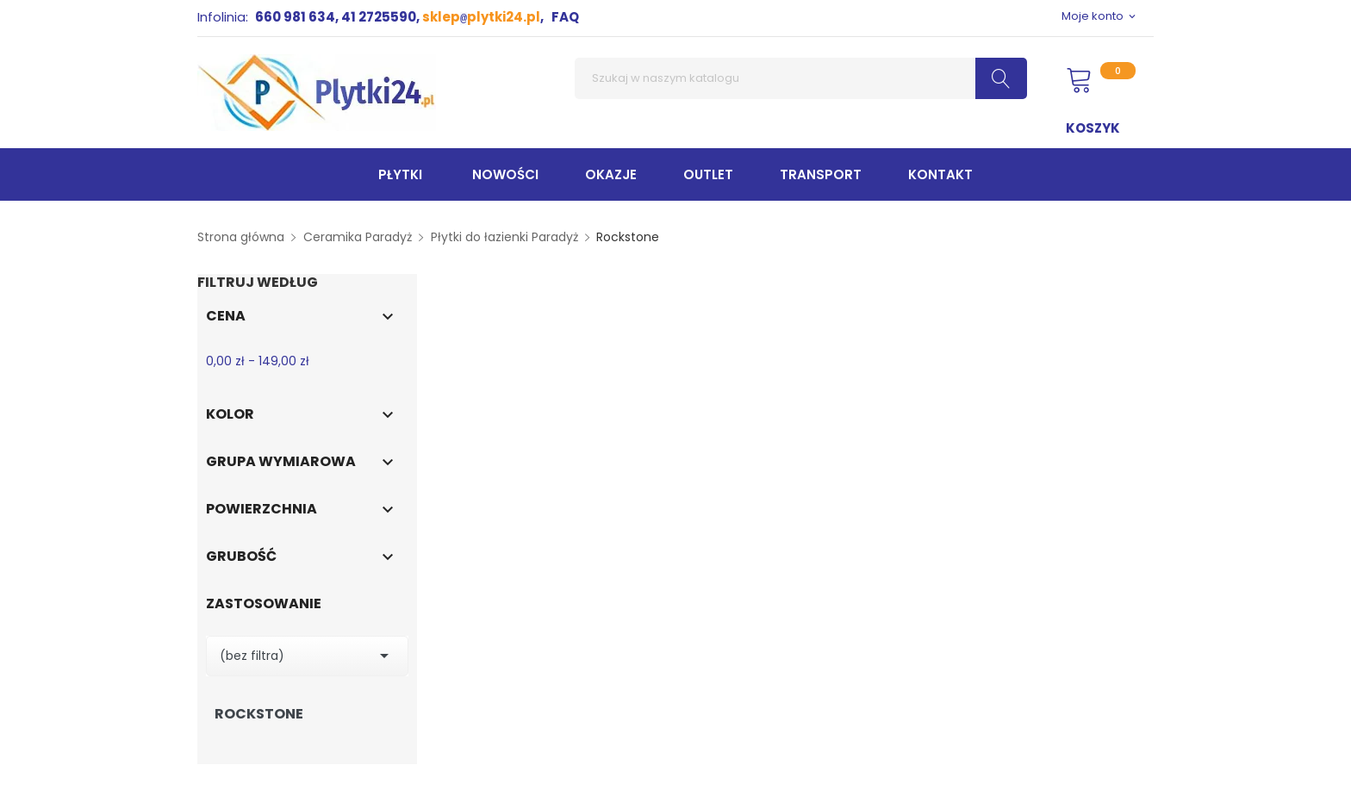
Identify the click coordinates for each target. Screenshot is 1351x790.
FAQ (565, 17)
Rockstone (259, 714)
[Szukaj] (801, 78)
